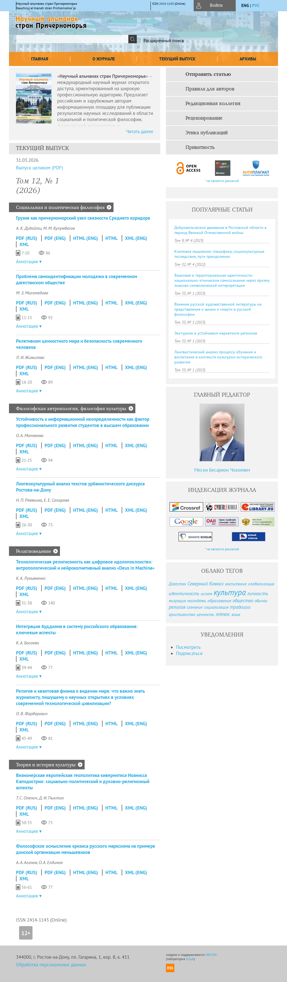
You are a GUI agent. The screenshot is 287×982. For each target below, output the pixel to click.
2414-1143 (166, 4)
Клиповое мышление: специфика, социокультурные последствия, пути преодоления (219, 254)
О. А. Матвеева (29, 435)
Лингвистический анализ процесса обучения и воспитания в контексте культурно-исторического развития (218, 357)
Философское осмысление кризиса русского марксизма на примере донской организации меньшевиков (85, 849)
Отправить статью (208, 74)
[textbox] (72, 39)
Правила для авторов (210, 89)
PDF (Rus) (26, 238)
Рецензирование (204, 118)
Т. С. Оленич (26, 798)
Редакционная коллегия (213, 103)
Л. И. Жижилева (30, 357)
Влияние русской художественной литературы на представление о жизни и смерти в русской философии (217, 309)
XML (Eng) (136, 238)
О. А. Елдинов (51, 862)
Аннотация (27, 261)
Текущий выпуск (177, 59)
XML (24, 244)
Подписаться (189, 653)
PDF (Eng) (55, 238)
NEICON (211, 955)
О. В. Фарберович (32, 713)
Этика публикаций (207, 132)
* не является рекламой (222, 181)
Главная (39, 59)
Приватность (200, 147)
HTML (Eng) (85, 238)
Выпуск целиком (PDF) (39, 168)
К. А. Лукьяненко (30, 578)
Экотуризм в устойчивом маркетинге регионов (215, 333)
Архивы (248, 59)
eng (245, 5)
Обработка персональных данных (51, 964)
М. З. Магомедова (32, 292)
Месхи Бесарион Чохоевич (222, 470)
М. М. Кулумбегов (59, 228)
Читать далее (139, 131)
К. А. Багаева (27, 642)
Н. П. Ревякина (29, 500)
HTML (111, 238)
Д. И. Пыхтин (51, 798)
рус (256, 5)
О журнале (103, 59)
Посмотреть (188, 647)
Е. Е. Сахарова (56, 500)
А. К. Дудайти (28, 228)
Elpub (190, 959)
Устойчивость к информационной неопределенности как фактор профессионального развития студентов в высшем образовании (82, 422)
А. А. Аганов (26, 862)
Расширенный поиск (164, 40)
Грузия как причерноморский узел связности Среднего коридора (83, 218)
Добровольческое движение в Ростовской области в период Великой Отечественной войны (220, 230)
